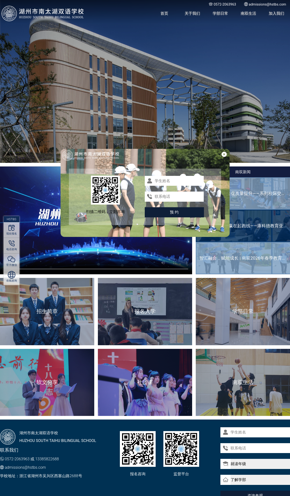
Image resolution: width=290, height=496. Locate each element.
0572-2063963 (17, 459)
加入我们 (276, 13)
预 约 (174, 212)
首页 (164, 13)
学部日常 (220, 13)
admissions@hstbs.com (25, 467)
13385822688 (47, 459)
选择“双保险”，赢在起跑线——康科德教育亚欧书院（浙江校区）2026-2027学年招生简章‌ (244, 225)
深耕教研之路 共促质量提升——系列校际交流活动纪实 (244, 193)
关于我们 (192, 13)
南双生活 (248, 13)
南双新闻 (243, 172)
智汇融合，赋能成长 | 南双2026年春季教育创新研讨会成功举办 (244, 258)
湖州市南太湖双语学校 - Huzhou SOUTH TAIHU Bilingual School (43, 13)
